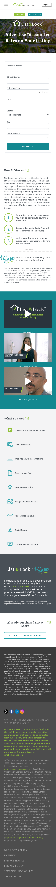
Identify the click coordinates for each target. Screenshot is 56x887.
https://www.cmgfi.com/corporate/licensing (24, 837)
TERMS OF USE (12, 876)
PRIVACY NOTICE (14, 860)
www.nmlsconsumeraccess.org (17, 769)
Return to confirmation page (25, 635)
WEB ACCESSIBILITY (15, 850)
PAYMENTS (19, 14)
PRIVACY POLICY (14, 865)
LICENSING (10, 855)
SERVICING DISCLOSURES (19, 871)
